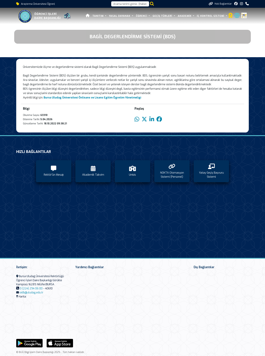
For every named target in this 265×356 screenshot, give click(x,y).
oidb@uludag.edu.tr (31, 292)
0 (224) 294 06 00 (31, 288)
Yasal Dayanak (120, 16)
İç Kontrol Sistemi (211, 16)
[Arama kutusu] (130, 3)
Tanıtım (98, 16)
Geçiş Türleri (163, 16)
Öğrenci (142, 16)
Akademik (185, 16)
